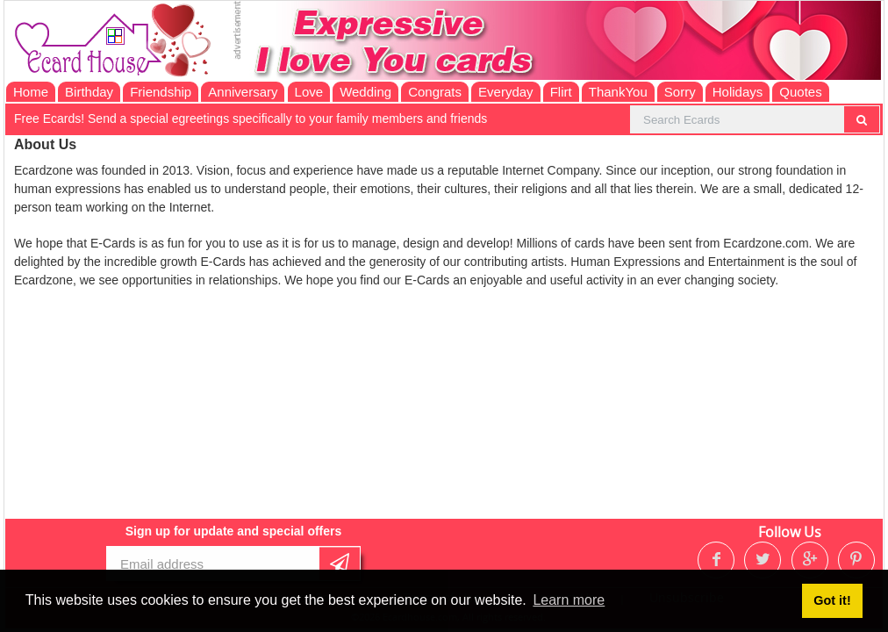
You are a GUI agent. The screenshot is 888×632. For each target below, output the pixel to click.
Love (309, 91)
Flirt (561, 91)
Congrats (435, 91)
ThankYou (618, 91)
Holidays (738, 91)
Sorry (680, 91)
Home (30, 91)
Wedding (365, 91)
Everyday (506, 91)
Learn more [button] (569, 599)
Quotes (800, 91)
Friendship (160, 91)
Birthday (89, 91)
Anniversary (242, 91)
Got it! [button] (831, 600)
